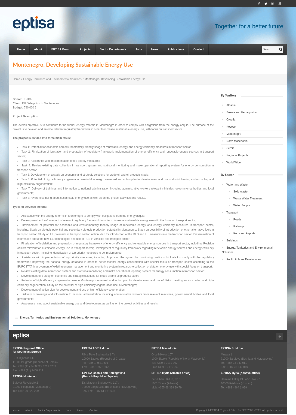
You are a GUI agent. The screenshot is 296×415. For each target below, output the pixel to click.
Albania (231, 105)
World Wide (233, 162)
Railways (238, 226)
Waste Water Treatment (247, 198)
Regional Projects (237, 155)
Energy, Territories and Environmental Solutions (52, 79)
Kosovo (231, 126)
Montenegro (93, 317)
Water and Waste (237, 184)
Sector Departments (113, 49)
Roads (237, 219)
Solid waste (240, 191)
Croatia (230, 119)
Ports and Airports (244, 233)
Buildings (232, 240)
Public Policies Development (243, 259)
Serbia (230, 148)
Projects (85, 49)
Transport (232, 212)
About (38, 49)
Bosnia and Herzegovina (241, 112)
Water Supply (241, 205)
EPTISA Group (60, 49)
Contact (198, 49)
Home (21, 49)
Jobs (139, 49)
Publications (176, 49)
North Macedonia (236, 141)
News (154, 49)
